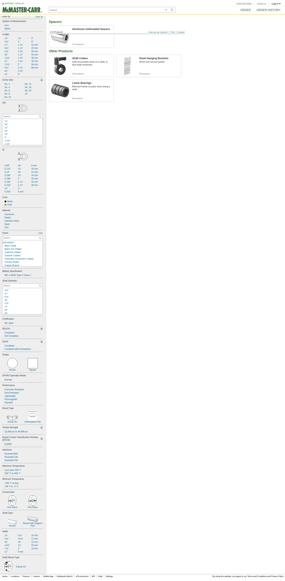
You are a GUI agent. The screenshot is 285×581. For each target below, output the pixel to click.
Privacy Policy (277, 576)
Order (245, 10)
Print (173, 32)
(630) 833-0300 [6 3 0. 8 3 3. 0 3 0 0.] (244, 4)
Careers (36, 576)
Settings (109, 576)
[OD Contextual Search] (22, 116)
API (93, 576)
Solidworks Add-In (65, 576)
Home (4, 576)
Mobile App (48, 576)
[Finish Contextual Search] (22, 238)
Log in (276, 4)
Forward (180, 32)
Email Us (261, 4)
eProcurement (82, 576)
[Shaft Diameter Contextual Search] (22, 285)
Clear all (39, 17)
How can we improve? (158, 32)
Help (100, 576)
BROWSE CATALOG (14, 3)
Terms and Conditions (257, 576)
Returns (26, 576)
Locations (15, 576)
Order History (268, 10)
